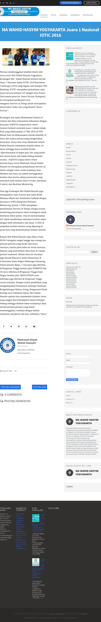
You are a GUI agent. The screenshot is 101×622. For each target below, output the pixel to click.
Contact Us (70, 399)
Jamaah (69, 162)
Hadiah (68, 158)
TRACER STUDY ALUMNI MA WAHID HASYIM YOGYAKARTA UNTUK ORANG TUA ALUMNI (85, 54)
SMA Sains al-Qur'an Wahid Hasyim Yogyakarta (21, 545)
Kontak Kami (88, 15)
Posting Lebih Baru (10, 387)
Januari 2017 (70, 287)
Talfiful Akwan (71, 180)
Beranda (44, 15)
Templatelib (82, 614)
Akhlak (68, 147)
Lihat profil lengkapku (73, 228)
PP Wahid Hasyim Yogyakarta (20, 516)
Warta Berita (70, 187)
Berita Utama (71, 151)
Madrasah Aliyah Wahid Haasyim (81, 225)
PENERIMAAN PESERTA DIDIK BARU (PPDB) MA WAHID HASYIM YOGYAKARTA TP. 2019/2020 (86, 88)
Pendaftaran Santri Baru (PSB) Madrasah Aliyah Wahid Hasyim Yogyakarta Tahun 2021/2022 (85, 71)
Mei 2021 (69, 272)
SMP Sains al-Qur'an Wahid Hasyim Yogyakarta (21, 536)
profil (53, 15)
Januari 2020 (70, 282)
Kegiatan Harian (71, 165)
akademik (63, 15)
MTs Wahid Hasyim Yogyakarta (20, 529)
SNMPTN (69, 176)
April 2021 (69, 274)
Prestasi (69, 172)
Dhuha (68, 155)
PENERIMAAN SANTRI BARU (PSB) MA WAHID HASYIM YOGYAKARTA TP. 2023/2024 (82, 306)
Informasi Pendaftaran (70, 3)
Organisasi (75, 15)
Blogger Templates (56, 614)
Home (68, 395)
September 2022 (72, 267)
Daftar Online (91, 3)
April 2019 (69, 284)
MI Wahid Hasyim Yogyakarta (20, 523)
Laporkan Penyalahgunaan (80, 199)
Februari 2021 (70, 277)
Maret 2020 (70, 281)
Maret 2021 (70, 275)
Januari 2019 (70, 286)
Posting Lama (39, 387)
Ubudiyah (69, 183)
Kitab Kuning (70, 169)
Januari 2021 (70, 279)
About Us (69, 403)
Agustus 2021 (70, 269)
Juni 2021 (69, 270)
